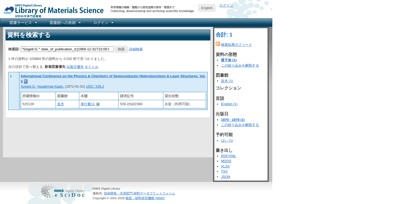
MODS (226, 161)
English (207, 8)
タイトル (91, 67)
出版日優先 (75, 67)
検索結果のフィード (236, 45)
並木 (60, 104)
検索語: (14, 49)
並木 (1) (227, 81)
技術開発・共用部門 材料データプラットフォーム (139, 193)
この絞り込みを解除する (240, 65)
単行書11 (88, 104)
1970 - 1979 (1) (233, 120)
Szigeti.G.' (28, 86)
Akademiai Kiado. (50, 86)
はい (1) (227, 140)
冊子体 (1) (229, 60)
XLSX (225, 166)
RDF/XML (228, 156)
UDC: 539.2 (95, 86)
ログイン (226, 5)
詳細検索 (136, 49)
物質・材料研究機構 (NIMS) (145, 198)
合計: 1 (224, 35)
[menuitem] (23, 23)
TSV (224, 171)
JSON (225, 177)
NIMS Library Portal (52, 10)
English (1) (229, 104)
